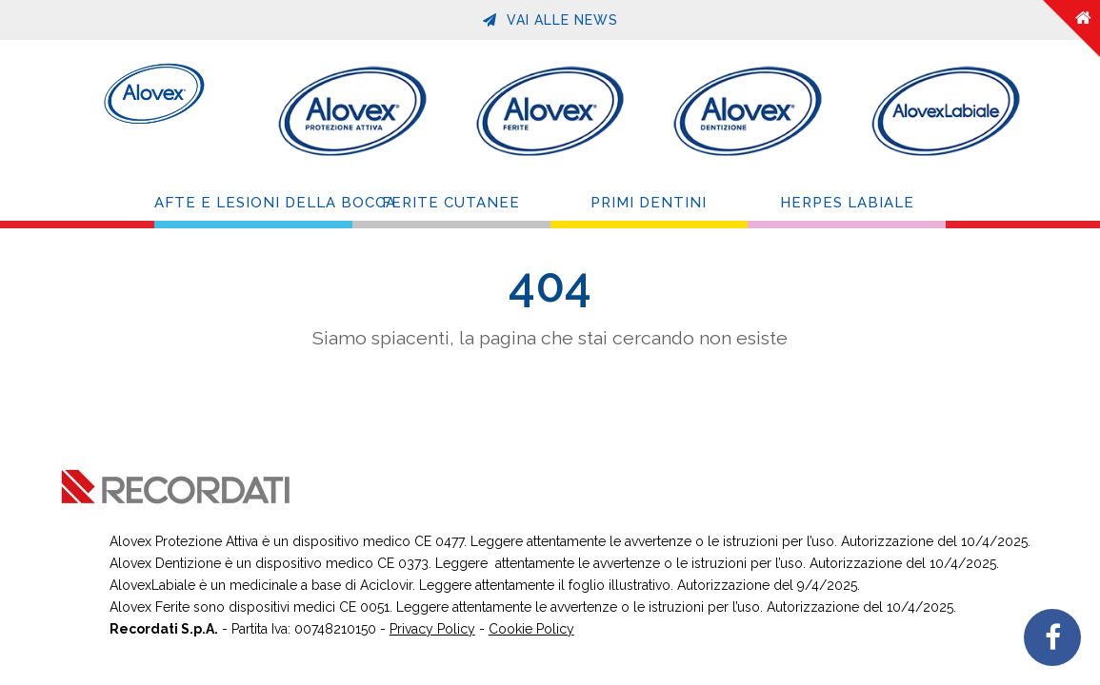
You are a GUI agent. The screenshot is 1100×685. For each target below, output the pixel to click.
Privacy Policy (432, 628)
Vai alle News (550, 20)
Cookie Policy (531, 628)
